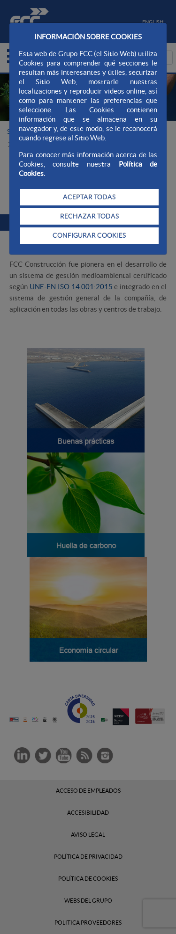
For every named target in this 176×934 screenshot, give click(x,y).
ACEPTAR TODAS (89, 197)
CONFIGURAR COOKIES (89, 235)
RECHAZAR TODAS (89, 216)
